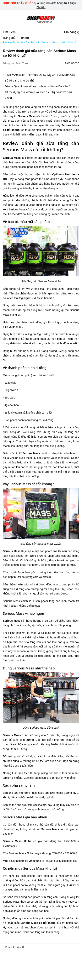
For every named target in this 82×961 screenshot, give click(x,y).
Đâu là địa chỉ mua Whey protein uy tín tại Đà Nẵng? (38, 86)
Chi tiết (40, 7)
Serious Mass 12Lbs (17, 841)
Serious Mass (27, 116)
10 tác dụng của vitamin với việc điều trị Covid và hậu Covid (38, 95)
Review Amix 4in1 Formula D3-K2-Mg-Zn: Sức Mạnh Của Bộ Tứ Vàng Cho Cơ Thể (40, 77)
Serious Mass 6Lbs (21, 853)
